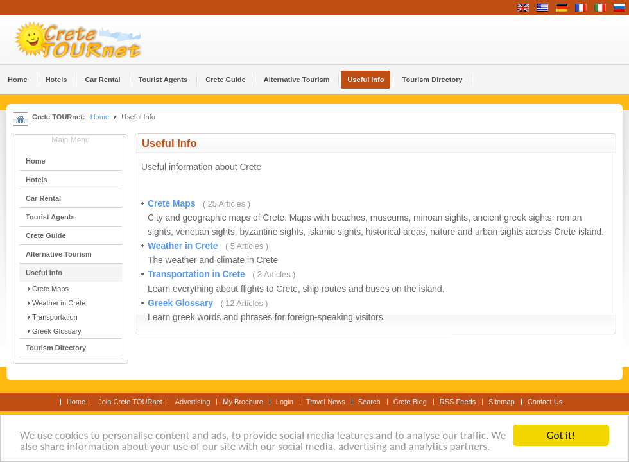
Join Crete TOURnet (130, 402)
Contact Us (545, 402)
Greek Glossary (182, 303)
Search (369, 402)
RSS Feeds (458, 402)
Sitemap (501, 402)
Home (99, 117)
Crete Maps (173, 204)
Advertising (193, 402)
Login (284, 402)
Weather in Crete (184, 246)
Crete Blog (410, 402)
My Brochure (243, 402)
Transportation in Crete (198, 274)
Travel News (325, 402)
